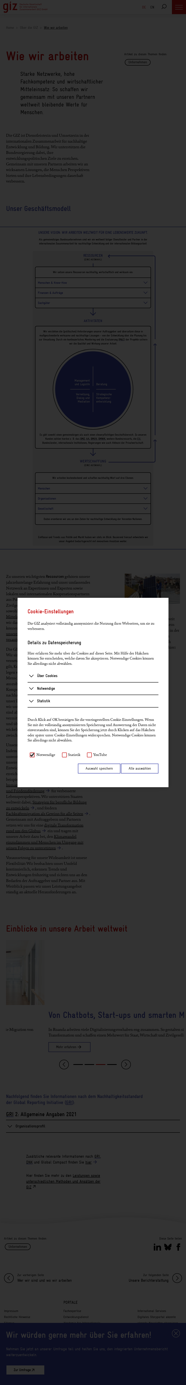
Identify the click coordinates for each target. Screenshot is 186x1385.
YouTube (100, 754)
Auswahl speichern (99, 768)
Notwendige (42, 688)
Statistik (39, 701)
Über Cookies (43, 675)
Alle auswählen (140, 768)
